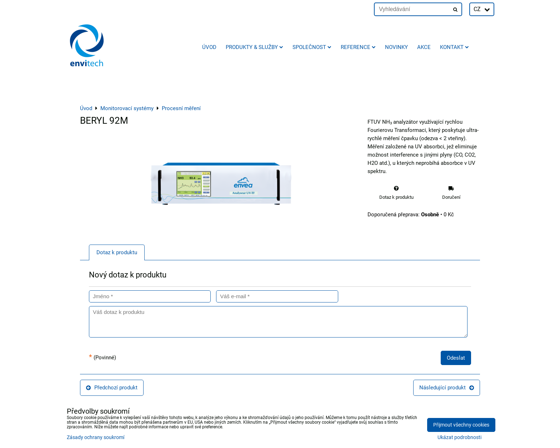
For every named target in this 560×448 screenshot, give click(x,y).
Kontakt (454, 47)
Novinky (396, 47)
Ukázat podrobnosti (459, 437)
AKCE (424, 47)
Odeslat (456, 358)
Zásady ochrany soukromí (95, 437)
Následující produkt (446, 387)
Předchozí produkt (112, 387)
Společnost (311, 47)
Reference (358, 47)
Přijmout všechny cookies (461, 425)
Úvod (209, 47)
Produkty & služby (254, 47)
